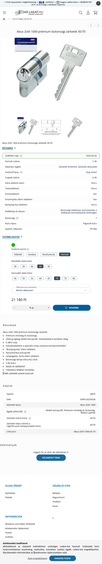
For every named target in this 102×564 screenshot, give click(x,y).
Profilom (57, 504)
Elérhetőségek (12, 544)
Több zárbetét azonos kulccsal (18, 376)
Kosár (55, 509)
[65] (49, 281)
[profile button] (88, 13)
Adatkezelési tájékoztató (17, 531)
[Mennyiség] (28, 311)
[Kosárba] (72, 311)
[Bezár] (98, 3)
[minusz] (14, 310)
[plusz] (48, 310)
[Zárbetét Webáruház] (4, 21)
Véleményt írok (51, 460)
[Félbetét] (18, 257)
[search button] (81, 13)
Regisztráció (58, 500)
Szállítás (9, 540)
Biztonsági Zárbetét (22, 21)
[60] (40, 281)
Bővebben (7, 151)
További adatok (11, 239)
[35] (24, 269)
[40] (32, 269)
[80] (74, 281)
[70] (57, 281)
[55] (32, 281)
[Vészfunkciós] (48, 257)
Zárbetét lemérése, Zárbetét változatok (78, 169)
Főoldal (8, 500)
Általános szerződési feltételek (20, 527)
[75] (65, 281)
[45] (40, 269)
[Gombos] (32, 257)
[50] (49, 269)
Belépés (56, 496)
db (32, 311)
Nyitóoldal (10, 496)
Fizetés (8, 535)
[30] (15, 269)
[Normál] (64, 257)
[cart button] (95, 13)
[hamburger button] (4, 13)
